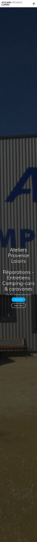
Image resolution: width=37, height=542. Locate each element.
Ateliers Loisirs (11, 3)
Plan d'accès (18, 299)
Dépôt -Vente (18, 305)
